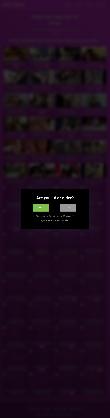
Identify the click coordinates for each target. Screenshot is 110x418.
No (68, 207)
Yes (41, 207)
